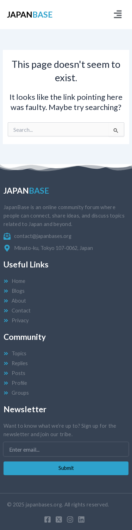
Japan (29, 14)
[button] (118, 14)
